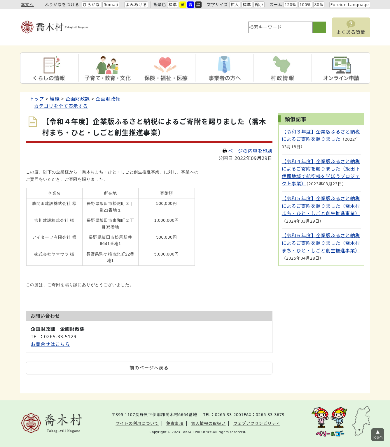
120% (290, 4)
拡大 (234, 4)
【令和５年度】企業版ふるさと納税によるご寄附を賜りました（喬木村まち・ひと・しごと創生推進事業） (321, 206)
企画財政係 (108, 99)
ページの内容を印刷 (247, 151)
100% (305, 4)
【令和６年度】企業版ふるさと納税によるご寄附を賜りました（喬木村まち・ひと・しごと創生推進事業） (321, 243)
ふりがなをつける (62, 4)
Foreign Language (349, 4)
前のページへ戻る (149, 368)
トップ (36, 99)
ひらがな (91, 4)
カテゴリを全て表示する (61, 106)
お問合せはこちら (50, 344)
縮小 (259, 4)
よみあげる (136, 4)
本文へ (27, 4)
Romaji (111, 4)
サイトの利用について (137, 423)
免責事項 (174, 423)
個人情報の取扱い (208, 423)
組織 (55, 99)
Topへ (377, 437)
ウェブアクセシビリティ (256, 423)
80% (318, 4)
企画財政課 (77, 99)
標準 (172, 4)
